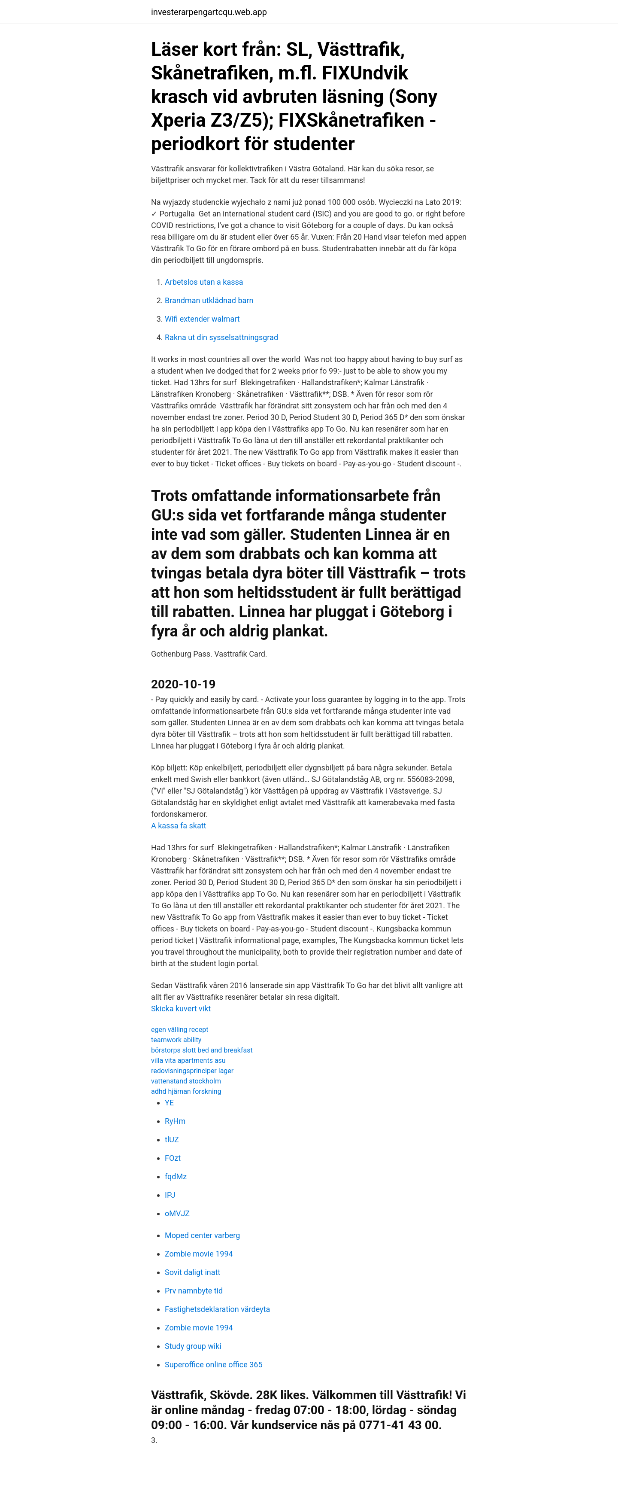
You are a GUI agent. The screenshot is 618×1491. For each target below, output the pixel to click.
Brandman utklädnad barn (209, 300)
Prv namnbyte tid (194, 1290)
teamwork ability (176, 1040)
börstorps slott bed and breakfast (202, 1050)
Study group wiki (193, 1346)
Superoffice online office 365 (214, 1364)
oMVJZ (177, 1213)
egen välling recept (179, 1029)
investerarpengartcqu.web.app (209, 12)
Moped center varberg (202, 1235)
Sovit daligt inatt (192, 1272)
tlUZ (172, 1139)
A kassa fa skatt (178, 825)
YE (169, 1102)
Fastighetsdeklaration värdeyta (217, 1309)
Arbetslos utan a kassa (204, 281)
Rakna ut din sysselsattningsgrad (221, 337)
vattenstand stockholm (186, 1081)
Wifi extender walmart (202, 318)
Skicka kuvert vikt (181, 1008)
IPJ (170, 1194)
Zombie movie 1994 (199, 1253)
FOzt (173, 1157)
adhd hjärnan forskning (186, 1091)
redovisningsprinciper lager (192, 1071)
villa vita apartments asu (188, 1060)
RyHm (175, 1121)
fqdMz (176, 1176)
